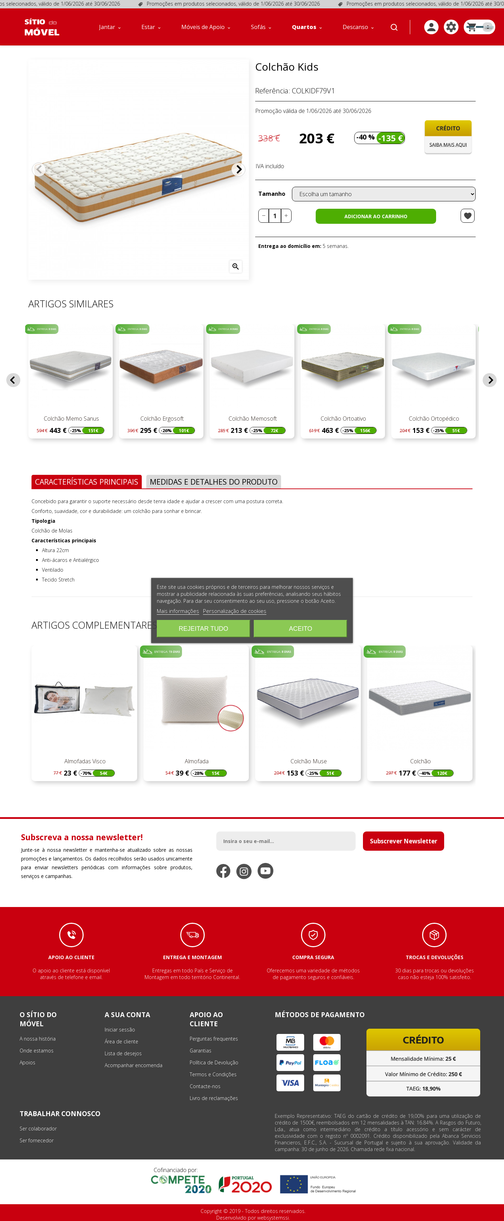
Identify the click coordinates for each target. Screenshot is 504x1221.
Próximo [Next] (238, 170)
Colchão (420, 761)
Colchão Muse (308, 761)
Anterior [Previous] (39, 170)
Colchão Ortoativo (342, 418)
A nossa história (38, 1038)
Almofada (196, 761)
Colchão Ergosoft (161, 418)
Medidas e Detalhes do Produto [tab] (214, 482)
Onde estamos (37, 1050)
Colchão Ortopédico (433, 418)
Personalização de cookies (234, 610)
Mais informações (178, 610)
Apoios (27, 1062)
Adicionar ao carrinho (375, 216)
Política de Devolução (214, 1062)
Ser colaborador (38, 1128)
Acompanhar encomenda (133, 1065)
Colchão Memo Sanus (70, 418)
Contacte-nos (205, 1086)
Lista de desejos (123, 1053)
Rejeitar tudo (203, 628)
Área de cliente (121, 1041)
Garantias (200, 1050)
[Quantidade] (275, 216)
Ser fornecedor (37, 1140)
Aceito (300, 628)
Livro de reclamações (214, 1098)
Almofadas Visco (84, 761)
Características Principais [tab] (86, 482)
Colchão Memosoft (252, 418)
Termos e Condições (213, 1074)
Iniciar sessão (120, 1029)
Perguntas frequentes (214, 1038)
